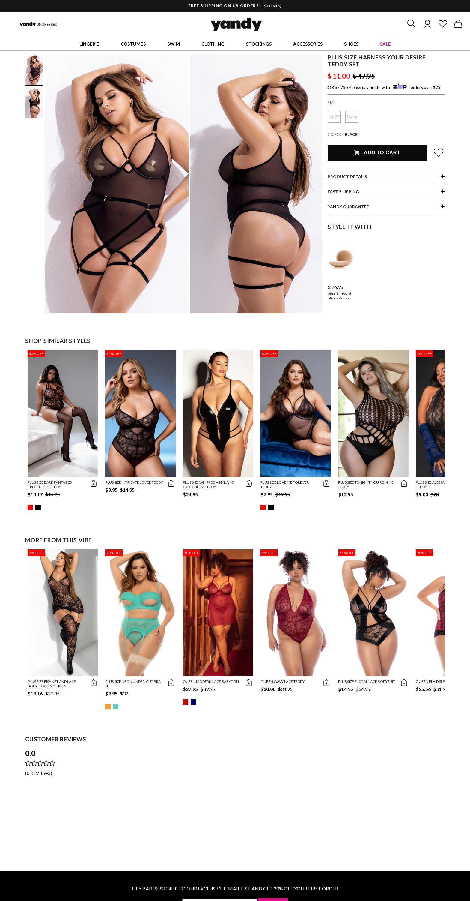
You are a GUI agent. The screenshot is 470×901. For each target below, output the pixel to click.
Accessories (308, 44)
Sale (385, 44)
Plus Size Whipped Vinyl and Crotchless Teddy (208, 484)
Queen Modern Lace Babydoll (211, 681)
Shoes (351, 44)
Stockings (259, 44)
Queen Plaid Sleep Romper (440, 681)
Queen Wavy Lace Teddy (282, 681)
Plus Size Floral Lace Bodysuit (366, 681)
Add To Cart (377, 152)
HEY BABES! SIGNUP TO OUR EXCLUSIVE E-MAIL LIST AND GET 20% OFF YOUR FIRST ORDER (235, 888)
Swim (173, 44)
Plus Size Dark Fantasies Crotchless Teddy (50, 484)
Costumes (133, 44)
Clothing (213, 44)
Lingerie (89, 44)
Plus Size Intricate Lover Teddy (134, 482)
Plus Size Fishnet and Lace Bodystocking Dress (52, 683)
